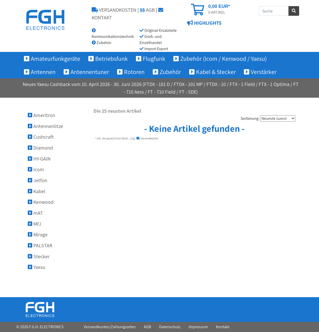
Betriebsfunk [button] (111, 58)
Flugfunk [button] (154, 58)
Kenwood (40, 202)
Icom (36, 169)
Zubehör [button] (170, 72)
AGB (147, 10)
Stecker (39, 256)
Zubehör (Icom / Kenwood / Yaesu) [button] (223, 58)
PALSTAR (40, 245)
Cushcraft (41, 137)
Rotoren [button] (134, 72)
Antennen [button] (43, 72)
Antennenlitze (45, 126)
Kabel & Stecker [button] (216, 72)
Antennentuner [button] (90, 72)
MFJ (34, 224)
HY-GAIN (39, 158)
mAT (35, 213)
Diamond (40, 148)
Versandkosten (147, 138)
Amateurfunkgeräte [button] (55, 58)
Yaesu (36, 267)
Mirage (38, 234)
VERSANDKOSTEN (114, 10)
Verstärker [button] (263, 72)
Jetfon (37, 180)
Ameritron (41, 115)
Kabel (36, 191)
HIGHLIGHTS (207, 23)
